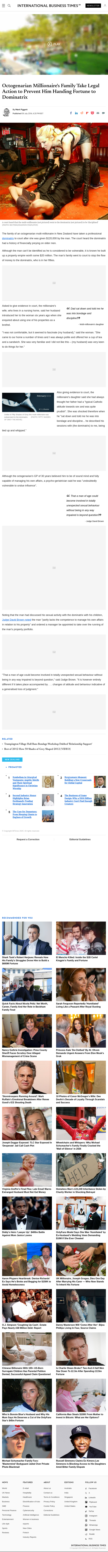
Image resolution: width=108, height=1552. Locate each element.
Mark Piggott (21, 109)
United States (69, 1506)
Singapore (68, 1497)
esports (26, 1524)
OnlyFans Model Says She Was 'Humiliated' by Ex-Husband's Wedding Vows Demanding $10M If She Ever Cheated (81, 1235)
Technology (6, 1515)
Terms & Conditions (51, 1497)
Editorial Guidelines (80, 839)
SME (4, 1506)
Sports (4, 1528)
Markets (5, 1497)
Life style (5, 1524)
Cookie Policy (49, 1506)
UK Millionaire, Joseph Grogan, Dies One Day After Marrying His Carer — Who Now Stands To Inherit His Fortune (80, 1281)
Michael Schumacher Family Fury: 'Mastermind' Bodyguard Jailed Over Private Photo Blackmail (25, 1464)
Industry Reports (29, 1537)
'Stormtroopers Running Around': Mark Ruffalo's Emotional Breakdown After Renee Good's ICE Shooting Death (25, 1099)
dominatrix (8, 238)
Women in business (31, 1519)
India (66, 1493)
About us (47, 1488)
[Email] (97, 113)
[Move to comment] (103, 113)
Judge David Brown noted (16, 619)
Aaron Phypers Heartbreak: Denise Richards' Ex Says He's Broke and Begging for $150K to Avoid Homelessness (26, 1281)
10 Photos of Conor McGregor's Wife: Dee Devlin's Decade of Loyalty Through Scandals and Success (80, 1099)
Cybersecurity (28, 1510)
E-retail (26, 1488)
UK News (6, 1493)
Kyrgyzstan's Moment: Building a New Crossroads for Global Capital (78, 780)
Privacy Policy (49, 1502)
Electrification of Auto (31, 1502)
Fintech (26, 1533)
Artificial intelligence (31, 1515)
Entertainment (8, 1519)
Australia (68, 1488)
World (4, 1488)
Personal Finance (9, 1510)
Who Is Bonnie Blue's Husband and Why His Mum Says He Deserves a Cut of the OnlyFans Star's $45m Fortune (26, 1417)
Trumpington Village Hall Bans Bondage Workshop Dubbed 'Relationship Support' (48, 744)
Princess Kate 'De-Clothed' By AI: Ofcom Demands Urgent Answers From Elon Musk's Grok (80, 1053)
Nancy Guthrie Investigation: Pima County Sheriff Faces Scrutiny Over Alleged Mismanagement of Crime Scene (24, 1053)
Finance (26, 1506)
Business (6, 1502)
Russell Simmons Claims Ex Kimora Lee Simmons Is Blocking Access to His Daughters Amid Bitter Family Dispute (81, 1464)
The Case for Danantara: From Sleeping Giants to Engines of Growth (25, 814)
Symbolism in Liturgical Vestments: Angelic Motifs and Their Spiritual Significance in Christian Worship (26, 783)
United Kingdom (70, 1502)
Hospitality (27, 1493)
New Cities (27, 1528)
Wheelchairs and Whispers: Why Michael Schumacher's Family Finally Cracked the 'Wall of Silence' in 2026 (78, 1145)
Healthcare (27, 1497)
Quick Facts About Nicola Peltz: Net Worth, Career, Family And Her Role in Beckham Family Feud (25, 1006)
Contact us (48, 1493)
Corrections (48, 1510)
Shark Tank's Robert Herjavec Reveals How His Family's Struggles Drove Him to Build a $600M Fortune (25, 960)
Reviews (5, 1533)
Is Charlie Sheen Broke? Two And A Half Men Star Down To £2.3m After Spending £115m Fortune (80, 1371)
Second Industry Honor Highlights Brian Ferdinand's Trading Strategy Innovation (24, 799)
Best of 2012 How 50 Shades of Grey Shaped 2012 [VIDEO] (37, 749)
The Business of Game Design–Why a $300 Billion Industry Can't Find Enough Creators (78, 799)
